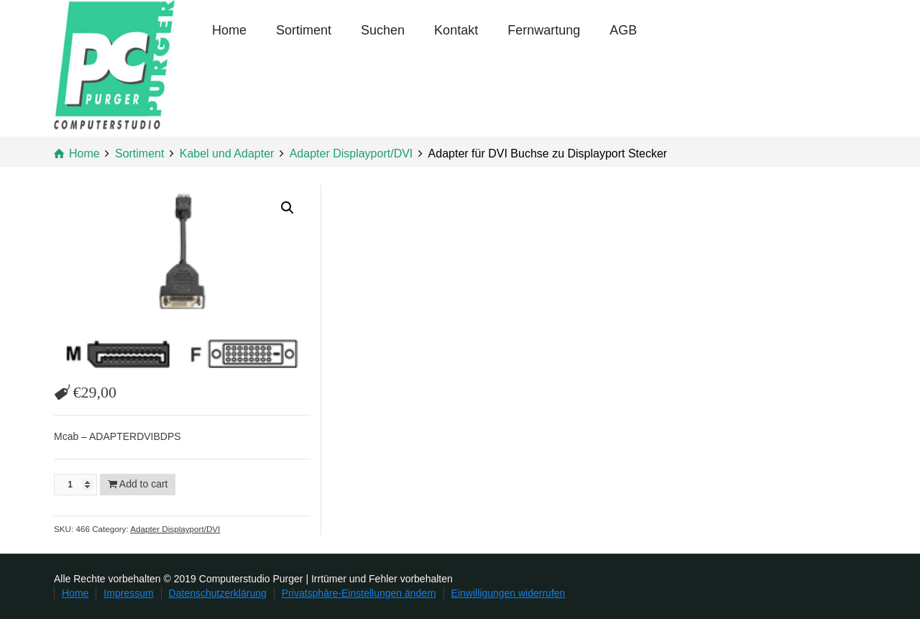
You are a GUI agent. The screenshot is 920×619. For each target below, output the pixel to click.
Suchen (383, 30)
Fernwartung (543, 30)
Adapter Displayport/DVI (175, 528)
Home (229, 30)
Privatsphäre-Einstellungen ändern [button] (359, 593)
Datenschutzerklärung (218, 593)
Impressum (128, 593)
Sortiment (303, 30)
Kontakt (456, 30)
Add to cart (143, 484)
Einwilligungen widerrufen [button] (508, 593)
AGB (623, 30)
